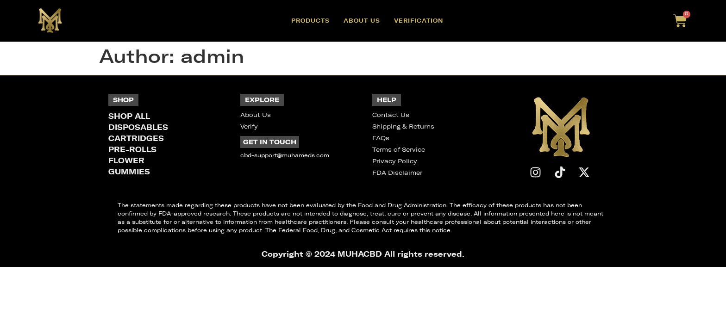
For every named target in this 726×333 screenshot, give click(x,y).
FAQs (380, 138)
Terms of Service (398, 149)
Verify (249, 126)
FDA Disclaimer (397, 172)
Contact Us (390, 114)
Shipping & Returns (403, 126)
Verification (418, 20)
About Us (362, 20)
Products (310, 20)
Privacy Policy (394, 161)
